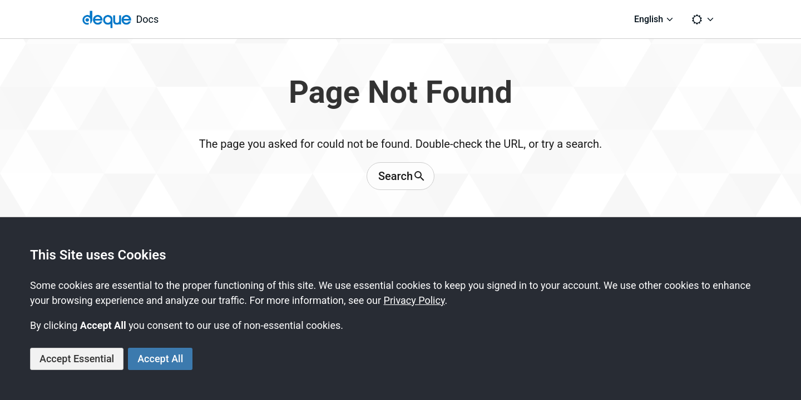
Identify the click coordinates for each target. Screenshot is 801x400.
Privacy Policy (414, 300)
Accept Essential (76, 358)
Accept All (160, 358)
